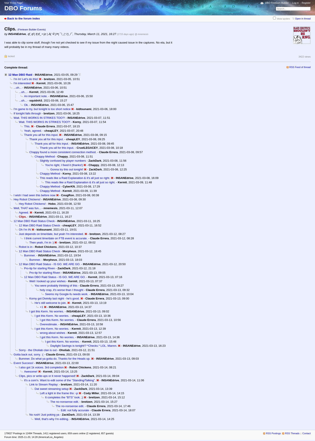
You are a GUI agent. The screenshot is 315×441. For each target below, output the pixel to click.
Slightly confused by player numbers (63, 160)
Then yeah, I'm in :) (41, 242)
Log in (295, 3)
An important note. (35, 96)
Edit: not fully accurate (75, 410)
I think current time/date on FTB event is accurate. (56, 238)
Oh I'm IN (25, 229)
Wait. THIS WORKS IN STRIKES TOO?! (39, 117)
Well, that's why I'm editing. (52, 419)
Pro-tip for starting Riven (39, 268)
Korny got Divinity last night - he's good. (54, 298)
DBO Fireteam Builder (277, 3)
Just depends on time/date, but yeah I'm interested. (51, 234)
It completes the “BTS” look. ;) (64, 397)
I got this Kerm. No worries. (46, 311)
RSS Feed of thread (300, 67)
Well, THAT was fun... (27, 208)
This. (27, 126)
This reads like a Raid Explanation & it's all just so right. (75, 178)
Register (306, 3)
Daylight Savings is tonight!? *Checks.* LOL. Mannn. (83, 345)
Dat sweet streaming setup (51, 388)
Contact (306, 433)
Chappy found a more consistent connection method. (62, 152)
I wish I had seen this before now (34, 195)
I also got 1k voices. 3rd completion (41, 367)
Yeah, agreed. (33, 130)
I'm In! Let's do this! (26, 79)
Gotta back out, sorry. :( (28, 354)
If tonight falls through (27, 113)
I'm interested (22, 83)
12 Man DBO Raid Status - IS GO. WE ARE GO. (49, 264)
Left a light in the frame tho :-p (59, 393)
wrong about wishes (52, 332)
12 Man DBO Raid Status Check (34, 221)
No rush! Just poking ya (44, 414)
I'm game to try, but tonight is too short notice (42, 109)
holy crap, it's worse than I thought (61, 290)
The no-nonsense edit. (64, 401)
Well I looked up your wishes (47, 281)
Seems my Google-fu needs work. (66, 294)
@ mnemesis (141, 34)
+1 (41, 307)
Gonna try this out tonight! (66, 169)
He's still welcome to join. (50, 302)
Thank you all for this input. (41, 134)
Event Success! (23, 363)
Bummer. (29, 255)
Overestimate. (49, 324)
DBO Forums (23, 8)
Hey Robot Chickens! (27, 199)
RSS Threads (292, 433)
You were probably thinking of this (56, 285)
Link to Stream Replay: (43, 384)
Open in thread (303, 18)
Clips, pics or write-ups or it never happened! (47, 376)
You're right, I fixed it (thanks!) (64, 165)
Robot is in (25, 246)
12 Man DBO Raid (20, 74)
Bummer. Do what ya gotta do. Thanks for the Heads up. (54, 358)
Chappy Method (45, 156)
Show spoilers (283, 19)
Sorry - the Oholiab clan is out (38, 350)
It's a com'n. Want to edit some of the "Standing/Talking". (60, 380)
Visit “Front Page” (13, 3)
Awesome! (30, 371)
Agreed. (24, 212)
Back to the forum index (23, 18)
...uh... (17, 87)
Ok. (26, 105)
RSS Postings (273, 433)
